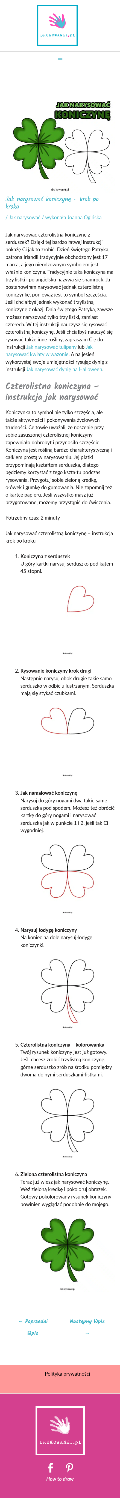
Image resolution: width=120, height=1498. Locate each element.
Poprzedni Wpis (33, 1322)
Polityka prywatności (67, 1374)
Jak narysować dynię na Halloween (64, 369)
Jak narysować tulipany (51, 347)
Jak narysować (24, 217)
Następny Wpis (87, 1322)
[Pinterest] (69, 1468)
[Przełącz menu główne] (60, 58)
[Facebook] (50, 1468)
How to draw (60, 1479)
